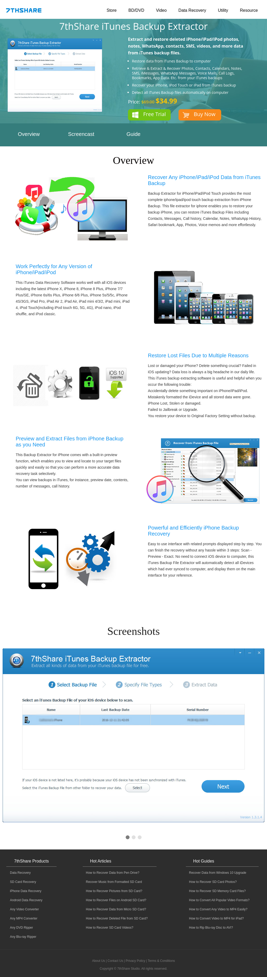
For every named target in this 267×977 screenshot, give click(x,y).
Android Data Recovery (26, 900)
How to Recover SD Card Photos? (213, 882)
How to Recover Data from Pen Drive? (112, 873)
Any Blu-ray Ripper (23, 937)
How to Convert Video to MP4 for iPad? (216, 918)
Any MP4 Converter (23, 918)
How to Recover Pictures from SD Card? (114, 891)
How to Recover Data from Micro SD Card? (116, 909)
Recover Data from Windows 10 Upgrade (217, 873)
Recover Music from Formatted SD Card (114, 882)
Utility (223, 10)
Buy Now (204, 114)
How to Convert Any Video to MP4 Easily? (218, 909)
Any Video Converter (24, 909)
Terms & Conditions (161, 961)
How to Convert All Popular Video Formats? (219, 900)
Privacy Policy (135, 961)
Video (161, 10)
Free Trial (154, 114)
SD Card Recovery (23, 882)
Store (111, 10)
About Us (98, 961)
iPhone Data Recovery (25, 891)
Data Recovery (192, 10)
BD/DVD (136, 10)
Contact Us (115, 961)
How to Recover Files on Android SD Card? (116, 900)
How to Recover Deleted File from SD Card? (117, 918)
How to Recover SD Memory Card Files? (217, 891)
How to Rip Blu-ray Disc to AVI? (211, 927)
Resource (249, 10)
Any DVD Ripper (21, 927)
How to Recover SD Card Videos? (109, 927)
